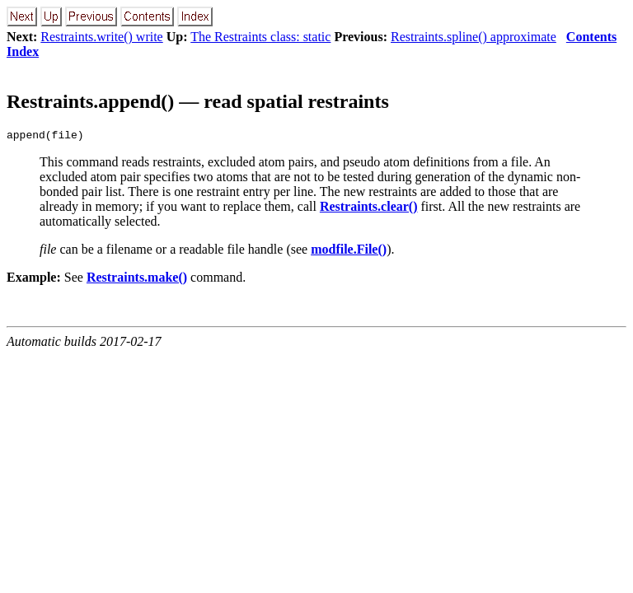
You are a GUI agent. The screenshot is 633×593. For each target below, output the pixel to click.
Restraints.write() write (101, 37)
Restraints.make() (137, 280)
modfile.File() (349, 252)
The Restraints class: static (260, 37)
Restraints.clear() (369, 209)
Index (23, 51)
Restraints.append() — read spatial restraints (198, 101)
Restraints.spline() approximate (473, 37)
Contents (591, 37)
